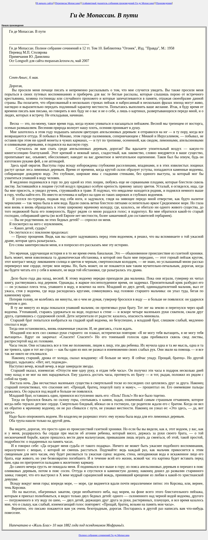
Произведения (164, 3)
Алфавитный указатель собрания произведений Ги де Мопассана (118, 3)
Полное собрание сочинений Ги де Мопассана (104, 535)
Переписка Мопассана (67, 3)
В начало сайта (44, 3)
